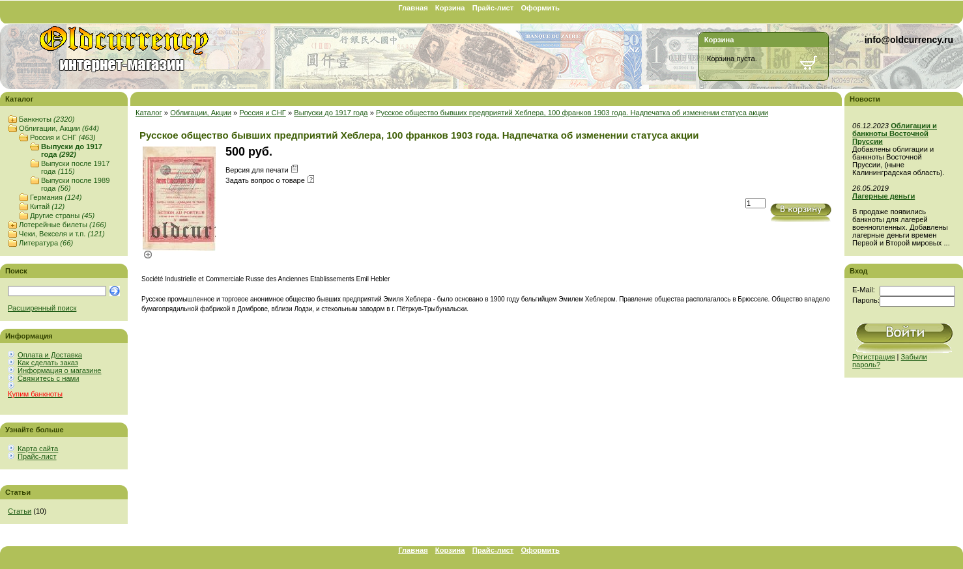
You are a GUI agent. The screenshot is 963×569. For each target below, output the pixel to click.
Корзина (450, 8)
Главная (413, 8)
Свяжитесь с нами (48, 378)
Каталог (149, 113)
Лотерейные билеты (62, 225)
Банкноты (46, 119)
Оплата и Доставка (50, 355)
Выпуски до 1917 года (71, 150)
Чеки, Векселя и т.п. (62, 234)
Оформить (540, 8)
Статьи (19, 511)
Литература (46, 243)
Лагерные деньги (883, 196)
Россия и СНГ (63, 137)
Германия (55, 197)
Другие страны (62, 215)
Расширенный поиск (42, 308)
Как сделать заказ (48, 363)
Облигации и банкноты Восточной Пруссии (894, 133)
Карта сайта (38, 448)
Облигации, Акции (59, 128)
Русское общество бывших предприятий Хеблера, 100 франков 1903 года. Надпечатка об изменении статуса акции (572, 113)
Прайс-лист (493, 8)
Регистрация (873, 357)
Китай (47, 206)
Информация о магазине (60, 370)
